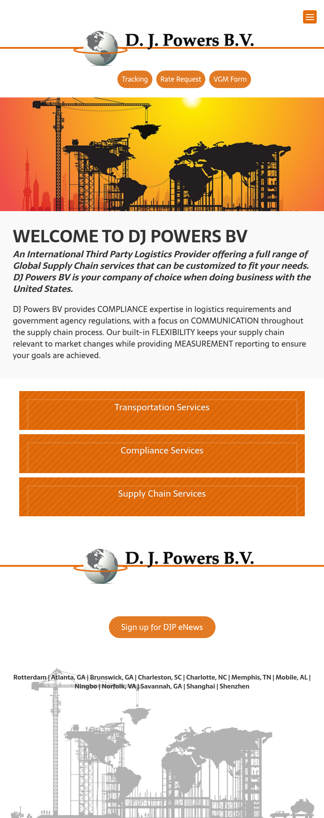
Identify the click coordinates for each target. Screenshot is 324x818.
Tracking (135, 79)
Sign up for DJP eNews (162, 627)
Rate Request (181, 79)
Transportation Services (162, 407)
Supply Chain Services (162, 493)
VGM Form (230, 79)
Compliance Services (162, 450)
